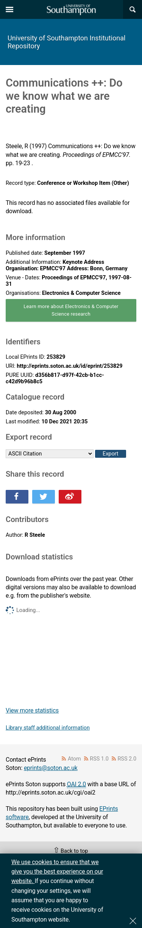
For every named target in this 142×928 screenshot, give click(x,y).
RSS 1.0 (99, 759)
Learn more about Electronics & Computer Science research (71, 310)
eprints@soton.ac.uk (51, 768)
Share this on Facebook (17, 497)
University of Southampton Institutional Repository (66, 42)
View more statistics (32, 710)
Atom (74, 759)
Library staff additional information (48, 728)
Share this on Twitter (43, 497)
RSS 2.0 (127, 759)
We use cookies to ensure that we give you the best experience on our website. (57, 871)
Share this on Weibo (70, 497)
